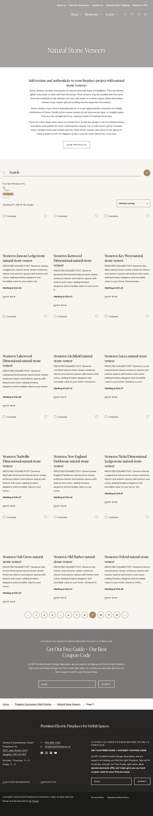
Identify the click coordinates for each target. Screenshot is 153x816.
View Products (76, 144)
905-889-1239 (53, 742)
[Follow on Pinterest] (51, 753)
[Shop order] (133, 203)
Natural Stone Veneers (68, 704)
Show (8, 194)
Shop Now (9, 296)
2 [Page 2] (44, 615)
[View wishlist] (132, 14)
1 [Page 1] (36, 615)
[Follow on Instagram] (46, 753)
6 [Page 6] (68, 615)
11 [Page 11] (109, 615)
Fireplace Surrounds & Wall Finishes (33, 704)
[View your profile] (139, 14)
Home (6, 704)
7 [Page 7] (76, 615)
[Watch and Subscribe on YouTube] (55, 753)
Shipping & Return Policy (118, 797)
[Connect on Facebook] (42, 753)
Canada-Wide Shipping (118, 5)
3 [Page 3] (52, 615)
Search (147, 172)
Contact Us (97, 5)
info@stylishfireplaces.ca (58, 746)
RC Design (34, 801)
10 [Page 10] (100, 615)
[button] (76, 14)
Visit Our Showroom (79, 5)
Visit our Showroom (16, 782)
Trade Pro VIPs (140, 5)
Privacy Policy (97, 797)
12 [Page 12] (117, 615)
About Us (61, 5)
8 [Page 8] (84, 615)
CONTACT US (48, 782)
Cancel (6, 197)
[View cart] (145, 14)
